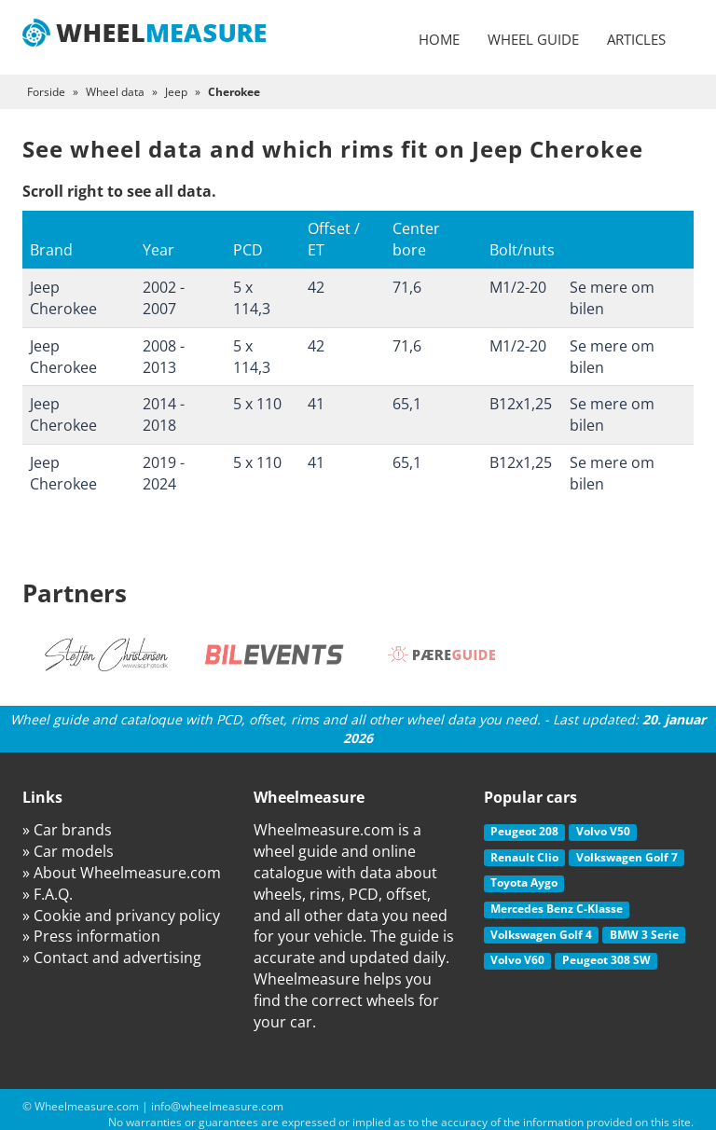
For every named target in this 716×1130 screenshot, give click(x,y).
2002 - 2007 (164, 298)
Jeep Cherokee (63, 298)
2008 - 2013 (164, 357)
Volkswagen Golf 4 (541, 935)
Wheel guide (533, 39)
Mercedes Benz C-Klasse (556, 908)
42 (316, 287)
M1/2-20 (517, 287)
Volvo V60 (517, 960)
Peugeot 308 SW (606, 960)
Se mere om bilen (612, 298)
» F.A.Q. (47, 894)
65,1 (406, 403)
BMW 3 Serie (644, 935)
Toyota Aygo (524, 882)
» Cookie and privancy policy (121, 915)
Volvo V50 (603, 831)
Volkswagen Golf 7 (627, 857)
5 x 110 (257, 403)
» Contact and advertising (111, 957)
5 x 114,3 (251, 298)
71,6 (406, 287)
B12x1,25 (520, 403)
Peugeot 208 (524, 831)
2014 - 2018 (164, 414)
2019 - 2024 (164, 473)
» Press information (91, 936)
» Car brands (67, 830)
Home (439, 39)
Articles (636, 39)
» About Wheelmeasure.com (121, 872)
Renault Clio (524, 857)
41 (316, 403)
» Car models (68, 851)
